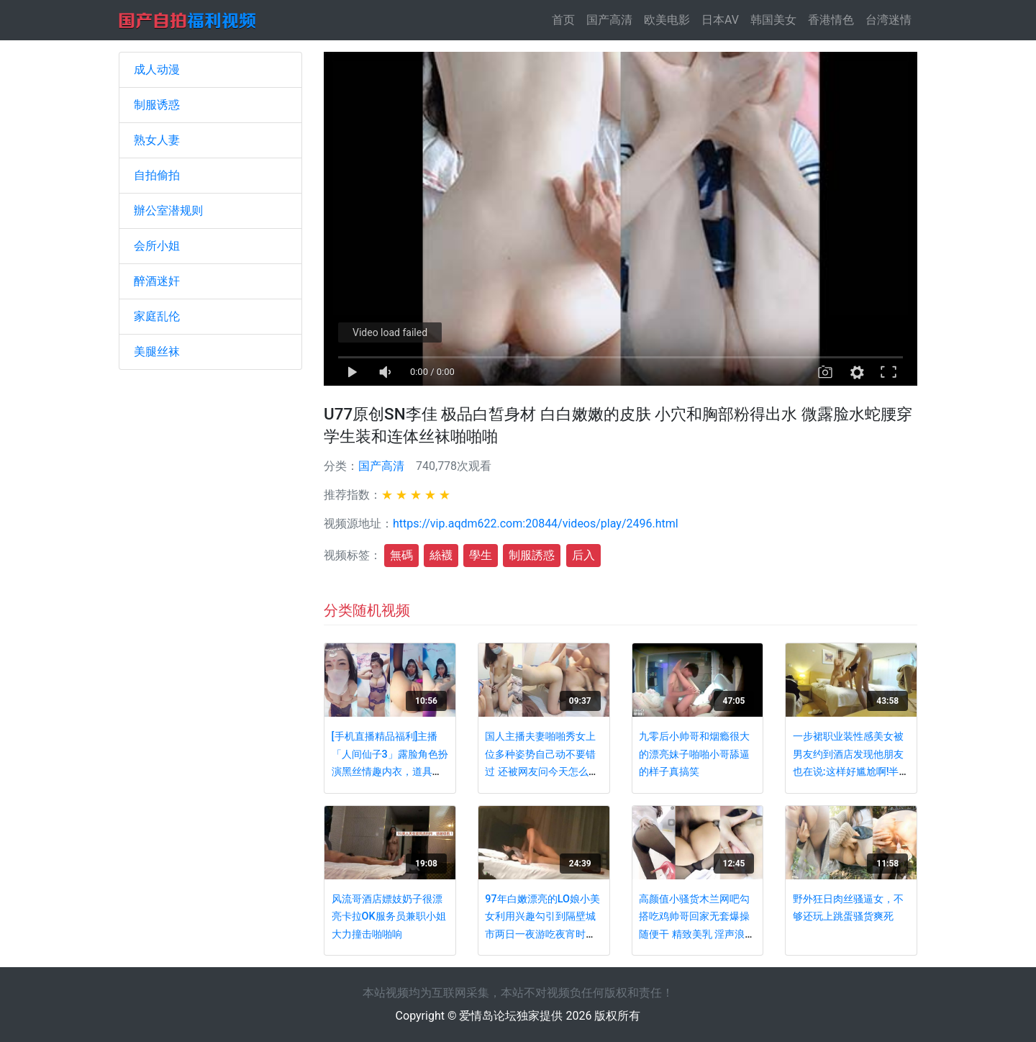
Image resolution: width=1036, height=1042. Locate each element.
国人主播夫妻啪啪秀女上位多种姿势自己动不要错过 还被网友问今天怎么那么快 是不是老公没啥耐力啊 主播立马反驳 (542, 771)
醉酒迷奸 (157, 281)
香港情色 (831, 20)
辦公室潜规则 (168, 210)
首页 (566, 19)
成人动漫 (157, 69)
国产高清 (609, 20)
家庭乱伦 (157, 316)
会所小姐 (157, 246)
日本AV (720, 20)
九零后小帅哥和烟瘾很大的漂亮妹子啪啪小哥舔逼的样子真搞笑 (694, 754)
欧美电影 (667, 20)
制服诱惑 (157, 105)
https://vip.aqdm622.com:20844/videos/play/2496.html (535, 523)
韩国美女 (773, 20)
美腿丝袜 (157, 351)
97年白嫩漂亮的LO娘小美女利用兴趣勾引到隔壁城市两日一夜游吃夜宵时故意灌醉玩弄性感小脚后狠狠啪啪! (542, 934)
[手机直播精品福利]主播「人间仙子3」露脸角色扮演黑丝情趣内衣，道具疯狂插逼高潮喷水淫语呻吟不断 (390, 771)
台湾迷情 (888, 20)
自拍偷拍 (157, 175)
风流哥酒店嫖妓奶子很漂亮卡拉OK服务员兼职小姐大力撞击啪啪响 (389, 917)
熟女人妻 (157, 140)
